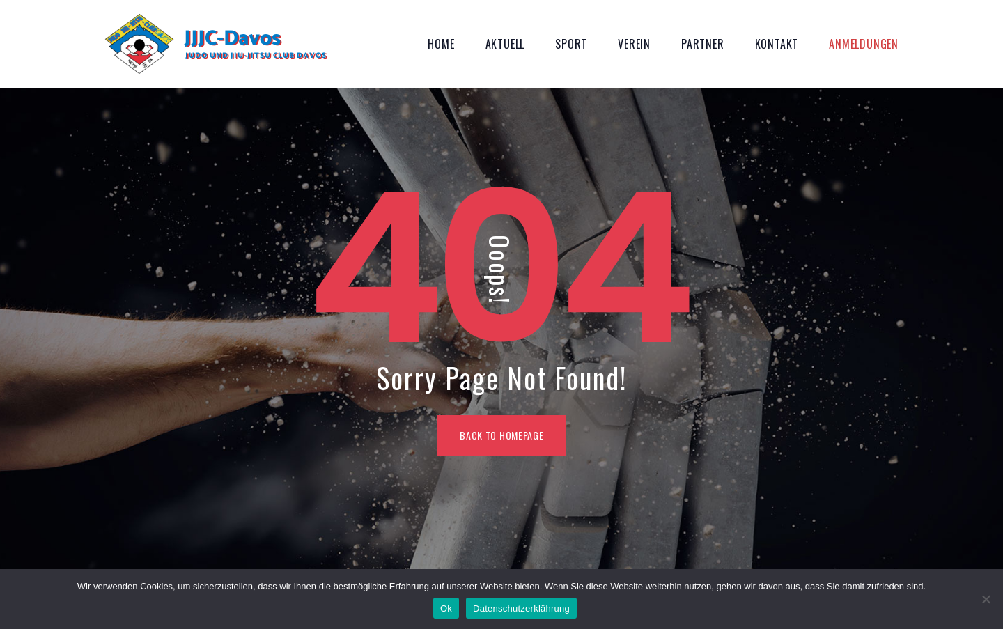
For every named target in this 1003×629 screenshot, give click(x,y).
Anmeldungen (864, 44)
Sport (571, 44)
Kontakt (777, 44)
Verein (634, 44)
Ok (446, 608)
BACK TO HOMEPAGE (501, 435)
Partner (702, 44)
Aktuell (505, 44)
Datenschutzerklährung (521, 608)
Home (441, 44)
